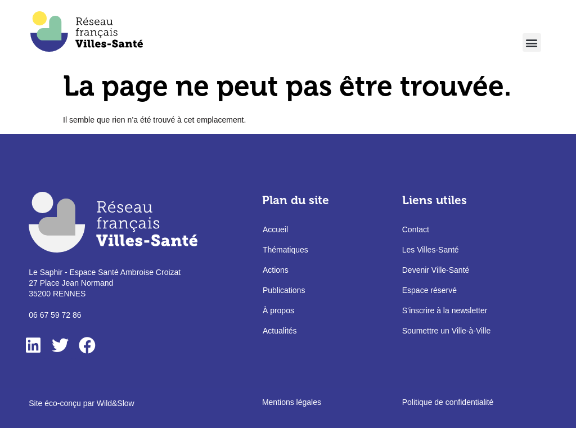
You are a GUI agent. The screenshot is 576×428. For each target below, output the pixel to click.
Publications (284, 290)
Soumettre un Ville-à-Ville (446, 330)
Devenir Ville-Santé (436, 269)
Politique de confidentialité (448, 402)
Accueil (275, 229)
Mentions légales (291, 402)
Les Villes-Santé (430, 249)
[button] (532, 42)
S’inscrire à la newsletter (445, 310)
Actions (276, 269)
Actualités (280, 330)
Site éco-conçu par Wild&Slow (81, 403)
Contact (415, 229)
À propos (278, 310)
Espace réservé (429, 290)
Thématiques (285, 249)
